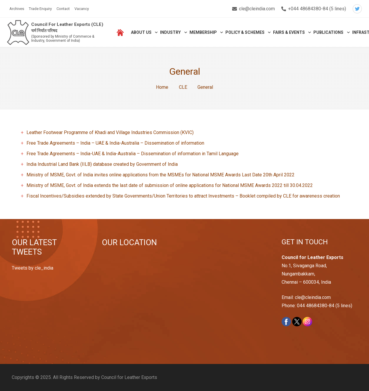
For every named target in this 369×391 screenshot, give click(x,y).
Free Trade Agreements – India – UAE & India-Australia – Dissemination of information (115, 143)
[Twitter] (357, 9)
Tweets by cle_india (32, 268)
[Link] (18, 32)
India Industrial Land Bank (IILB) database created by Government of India (102, 164)
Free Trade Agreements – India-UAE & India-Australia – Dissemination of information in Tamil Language (132, 153)
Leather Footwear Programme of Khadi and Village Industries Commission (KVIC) (110, 132)
